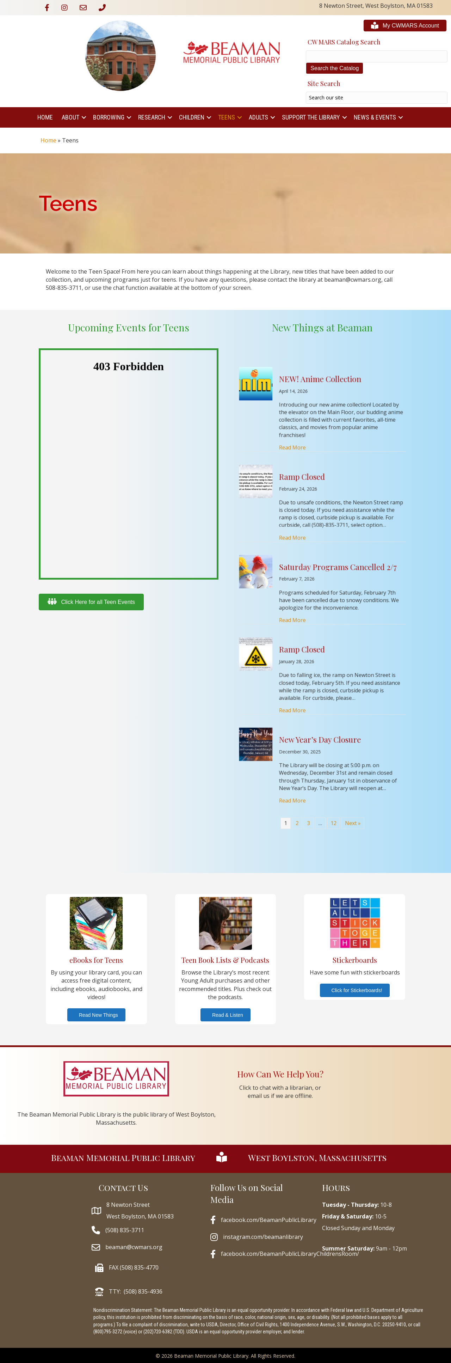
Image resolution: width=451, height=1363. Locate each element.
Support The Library (311, 117)
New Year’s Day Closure (321, 650)
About (70, 117)
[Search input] (376, 98)
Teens (226, 117)
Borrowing (108, 117)
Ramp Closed (315, 562)
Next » (332, 679)
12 (326, 679)
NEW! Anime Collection (321, 529)
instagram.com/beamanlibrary (263, 1237)
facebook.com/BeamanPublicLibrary (268, 1220)
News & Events (375, 117)
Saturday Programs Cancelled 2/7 (327, 592)
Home (45, 117)
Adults (258, 117)
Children (191, 117)
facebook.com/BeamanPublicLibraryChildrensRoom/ (290, 1254)
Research (151, 117)
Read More (312, 552)
